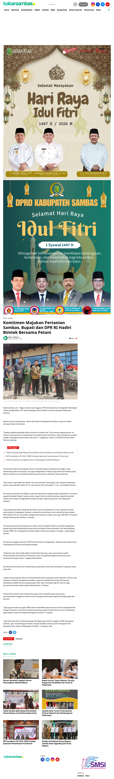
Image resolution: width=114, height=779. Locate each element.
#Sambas (19, 639)
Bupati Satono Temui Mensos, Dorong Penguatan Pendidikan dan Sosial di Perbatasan (58, 682)
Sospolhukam (27, 10)
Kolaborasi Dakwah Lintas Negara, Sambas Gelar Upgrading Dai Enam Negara (56, 743)
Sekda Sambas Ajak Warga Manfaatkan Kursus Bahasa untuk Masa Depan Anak (39, 452)
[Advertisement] (57, 28)
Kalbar (37, 10)
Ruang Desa (62, 10)
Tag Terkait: (8, 639)
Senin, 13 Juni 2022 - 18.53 (15, 339)
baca (71, 338)
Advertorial (89, 10)
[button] (109, 9)
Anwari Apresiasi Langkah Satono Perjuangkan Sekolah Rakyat (33, 460)
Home (6, 10)
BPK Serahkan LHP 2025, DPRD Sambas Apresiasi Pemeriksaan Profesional (37, 456)
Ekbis (53, 10)
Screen (83, 4)
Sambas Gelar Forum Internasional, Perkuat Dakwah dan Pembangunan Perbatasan (57, 713)
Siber (87, 776)
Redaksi (81, 776)
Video (98, 10)
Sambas (45, 10)
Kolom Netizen (75, 10)
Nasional (15, 10)
